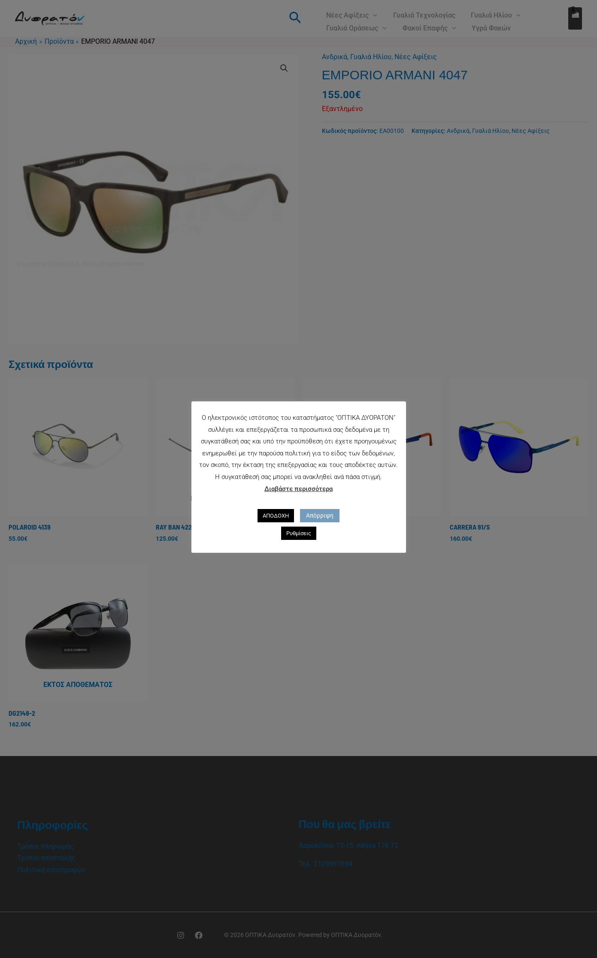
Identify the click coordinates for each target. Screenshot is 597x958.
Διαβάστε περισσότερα (298, 489)
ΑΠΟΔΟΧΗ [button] (276, 515)
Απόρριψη (319, 515)
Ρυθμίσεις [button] (298, 533)
